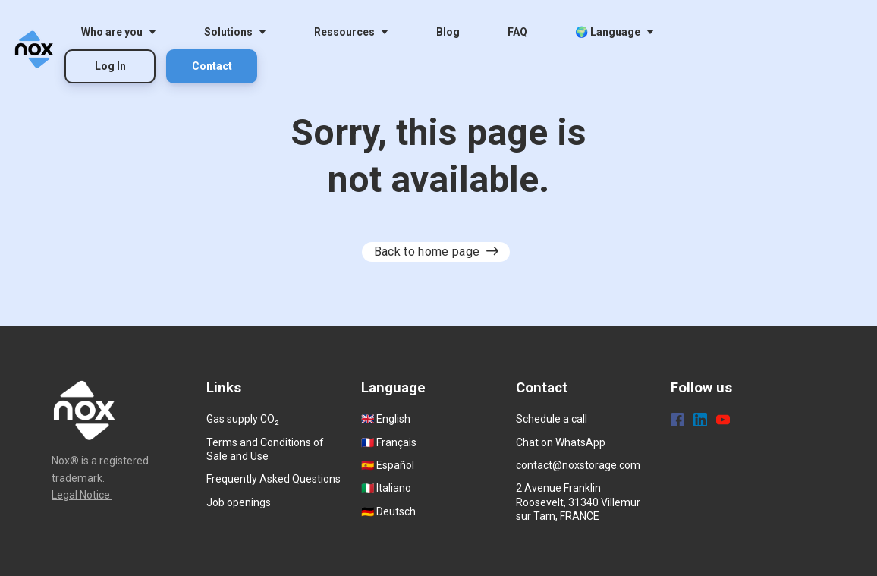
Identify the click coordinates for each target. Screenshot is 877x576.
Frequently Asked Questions (273, 479)
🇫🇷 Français (388, 442)
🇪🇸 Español (387, 465)
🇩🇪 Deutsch (388, 511)
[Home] (37, 49)
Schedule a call (551, 419)
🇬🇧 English (385, 419)
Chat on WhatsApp (560, 442)
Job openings (238, 502)
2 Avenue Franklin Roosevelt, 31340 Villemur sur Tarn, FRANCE (578, 502)
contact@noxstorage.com (578, 465)
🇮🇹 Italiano (386, 488)
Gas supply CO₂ (242, 419)
